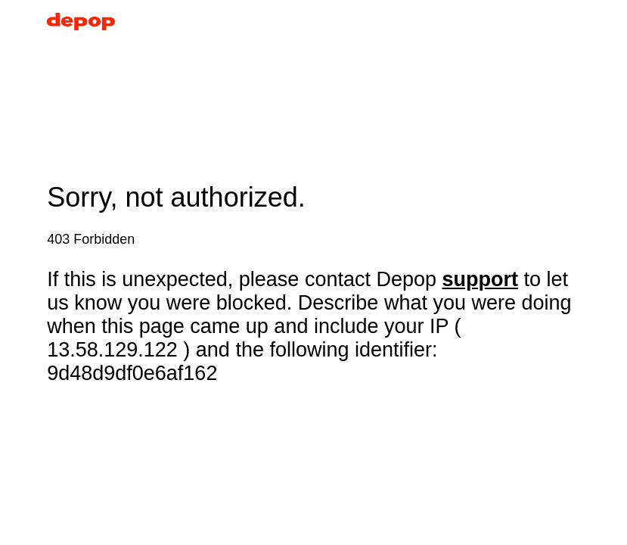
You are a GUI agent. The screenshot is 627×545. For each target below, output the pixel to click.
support (480, 279)
